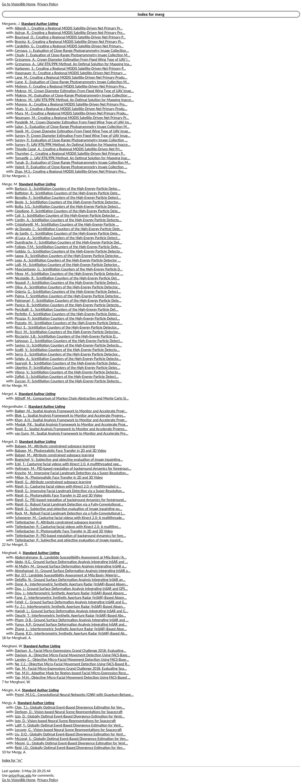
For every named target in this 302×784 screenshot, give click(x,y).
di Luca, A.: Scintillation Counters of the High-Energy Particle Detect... (67, 238)
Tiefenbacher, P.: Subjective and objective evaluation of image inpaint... (69, 540)
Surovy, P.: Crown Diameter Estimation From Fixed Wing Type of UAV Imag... (72, 135)
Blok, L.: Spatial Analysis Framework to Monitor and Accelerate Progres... (70, 415)
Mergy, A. (9, 703)
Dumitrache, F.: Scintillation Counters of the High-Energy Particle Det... (68, 242)
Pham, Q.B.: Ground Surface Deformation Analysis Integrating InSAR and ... (72, 620)
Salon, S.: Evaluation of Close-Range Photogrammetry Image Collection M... (72, 126)
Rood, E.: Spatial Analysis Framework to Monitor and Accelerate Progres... (71, 429)
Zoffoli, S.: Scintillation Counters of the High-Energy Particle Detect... (67, 376)
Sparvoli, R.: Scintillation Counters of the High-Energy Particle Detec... (68, 363)
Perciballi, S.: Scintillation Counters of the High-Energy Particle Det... (66, 309)
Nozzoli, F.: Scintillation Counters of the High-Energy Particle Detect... (67, 282)
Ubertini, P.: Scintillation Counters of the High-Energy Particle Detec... (67, 367)
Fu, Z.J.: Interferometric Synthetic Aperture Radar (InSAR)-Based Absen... (70, 606)
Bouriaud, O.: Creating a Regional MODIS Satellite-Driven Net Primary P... (70, 37)
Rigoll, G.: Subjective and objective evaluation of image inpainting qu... (68, 508)
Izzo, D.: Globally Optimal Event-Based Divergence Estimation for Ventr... (70, 716)
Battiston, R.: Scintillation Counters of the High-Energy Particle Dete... (67, 193)
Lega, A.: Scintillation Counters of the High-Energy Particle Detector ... (68, 260)
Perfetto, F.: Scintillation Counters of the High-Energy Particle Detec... (67, 314)
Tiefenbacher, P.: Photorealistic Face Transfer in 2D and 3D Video (64, 531)
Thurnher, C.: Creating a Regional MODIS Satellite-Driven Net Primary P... (70, 153)
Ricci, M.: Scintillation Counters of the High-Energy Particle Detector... (68, 332)
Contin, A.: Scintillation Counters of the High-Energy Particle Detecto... (68, 220)
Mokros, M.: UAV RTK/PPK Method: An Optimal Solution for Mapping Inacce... (74, 100)
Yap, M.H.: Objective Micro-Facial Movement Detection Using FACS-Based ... (73, 677)
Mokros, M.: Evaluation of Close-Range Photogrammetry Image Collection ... (73, 95)
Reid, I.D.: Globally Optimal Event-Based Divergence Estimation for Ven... (70, 747)
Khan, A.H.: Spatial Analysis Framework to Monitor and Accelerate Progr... (71, 420)
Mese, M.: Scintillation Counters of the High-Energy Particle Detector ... (69, 273)
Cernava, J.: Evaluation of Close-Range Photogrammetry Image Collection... (72, 50)
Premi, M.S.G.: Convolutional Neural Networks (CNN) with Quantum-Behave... (74, 694)
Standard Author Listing (39, 23)
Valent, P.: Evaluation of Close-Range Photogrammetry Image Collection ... (71, 167)
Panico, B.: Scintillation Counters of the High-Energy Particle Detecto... (68, 305)
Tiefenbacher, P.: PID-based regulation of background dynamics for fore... (70, 535)
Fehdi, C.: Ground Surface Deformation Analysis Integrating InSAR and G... (71, 602)
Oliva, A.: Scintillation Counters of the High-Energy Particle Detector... (67, 287)
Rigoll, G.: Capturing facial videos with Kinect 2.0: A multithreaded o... (68, 486)
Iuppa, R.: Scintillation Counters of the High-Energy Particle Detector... (68, 255)
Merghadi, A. (12, 553)
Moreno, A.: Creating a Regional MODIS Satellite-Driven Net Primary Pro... (71, 104)
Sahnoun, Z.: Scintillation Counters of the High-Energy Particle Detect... (69, 341)
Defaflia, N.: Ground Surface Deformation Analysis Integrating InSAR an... (70, 579)
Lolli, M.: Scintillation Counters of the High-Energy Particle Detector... (67, 264)
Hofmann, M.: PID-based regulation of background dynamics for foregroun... (73, 468)
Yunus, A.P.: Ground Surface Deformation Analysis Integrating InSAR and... (71, 624)
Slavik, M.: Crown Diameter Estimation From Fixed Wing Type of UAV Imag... (73, 131)
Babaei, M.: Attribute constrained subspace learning (54, 455)
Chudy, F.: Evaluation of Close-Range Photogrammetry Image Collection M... (72, 55)
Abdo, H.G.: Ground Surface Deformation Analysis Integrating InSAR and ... (71, 561)
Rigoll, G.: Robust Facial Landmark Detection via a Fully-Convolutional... (69, 504)
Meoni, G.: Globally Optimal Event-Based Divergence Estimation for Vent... (71, 743)
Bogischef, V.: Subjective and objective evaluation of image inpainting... (69, 459)
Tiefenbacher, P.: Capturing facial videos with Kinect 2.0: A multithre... (68, 526)
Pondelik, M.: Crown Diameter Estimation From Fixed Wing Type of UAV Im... (73, 122)
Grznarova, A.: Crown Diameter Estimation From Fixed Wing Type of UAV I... (72, 59)
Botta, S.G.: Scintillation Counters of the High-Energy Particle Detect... (68, 206)
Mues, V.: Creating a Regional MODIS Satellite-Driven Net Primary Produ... (71, 108)
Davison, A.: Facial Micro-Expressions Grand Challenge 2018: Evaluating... (70, 650)
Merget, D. (10, 441)
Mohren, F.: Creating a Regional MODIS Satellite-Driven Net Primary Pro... (71, 86)
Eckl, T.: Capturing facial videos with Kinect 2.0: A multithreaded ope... (68, 464)
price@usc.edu (19, 775)
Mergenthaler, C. (14, 406)
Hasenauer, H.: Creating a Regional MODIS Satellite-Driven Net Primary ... (70, 73)
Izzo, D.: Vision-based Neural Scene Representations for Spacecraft (65, 721)
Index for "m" (12, 760)
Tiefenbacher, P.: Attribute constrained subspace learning (58, 522)
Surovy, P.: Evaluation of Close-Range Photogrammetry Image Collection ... (71, 140)
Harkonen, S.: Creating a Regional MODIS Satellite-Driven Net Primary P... (70, 68)
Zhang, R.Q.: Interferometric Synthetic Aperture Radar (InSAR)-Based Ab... (71, 633)
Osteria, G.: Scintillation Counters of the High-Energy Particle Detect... (68, 291)
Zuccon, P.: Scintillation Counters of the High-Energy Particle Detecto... (68, 381)
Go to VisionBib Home (18, 4)
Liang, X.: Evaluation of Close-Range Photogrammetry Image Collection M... (72, 82)
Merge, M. (10, 184)
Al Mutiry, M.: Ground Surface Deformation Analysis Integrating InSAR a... (71, 566)
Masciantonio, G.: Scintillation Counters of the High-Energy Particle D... (69, 269)
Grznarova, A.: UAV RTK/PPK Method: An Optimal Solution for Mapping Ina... (73, 64)
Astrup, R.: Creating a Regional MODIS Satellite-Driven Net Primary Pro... (70, 32)
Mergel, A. (10, 394)
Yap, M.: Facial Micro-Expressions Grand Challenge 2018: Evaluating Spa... (71, 668)
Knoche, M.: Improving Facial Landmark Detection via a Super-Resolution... (72, 473)
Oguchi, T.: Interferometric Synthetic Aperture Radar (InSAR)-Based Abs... (70, 615)
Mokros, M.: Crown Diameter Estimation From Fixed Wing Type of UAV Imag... (74, 91)
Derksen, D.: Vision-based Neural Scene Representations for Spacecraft (69, 712)
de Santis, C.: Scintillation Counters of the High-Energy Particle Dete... (67, 233)
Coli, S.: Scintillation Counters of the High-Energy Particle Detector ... (67, 215)
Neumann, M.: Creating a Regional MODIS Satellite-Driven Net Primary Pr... (72, 117)
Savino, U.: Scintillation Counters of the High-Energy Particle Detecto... (68, 345)
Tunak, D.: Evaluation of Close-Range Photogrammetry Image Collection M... (73, 162)
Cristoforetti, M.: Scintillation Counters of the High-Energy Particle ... (67, 224)
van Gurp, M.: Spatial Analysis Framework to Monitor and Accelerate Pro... (71, 433)
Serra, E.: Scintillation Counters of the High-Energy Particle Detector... (67, 354)
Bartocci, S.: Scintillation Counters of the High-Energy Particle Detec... (67, 188)
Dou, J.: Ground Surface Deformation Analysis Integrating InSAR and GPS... (71, 588)
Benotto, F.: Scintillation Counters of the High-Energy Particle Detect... (68, 197)
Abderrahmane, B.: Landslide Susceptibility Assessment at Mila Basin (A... (71, 557)
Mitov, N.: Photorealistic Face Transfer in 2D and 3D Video (59, 477)
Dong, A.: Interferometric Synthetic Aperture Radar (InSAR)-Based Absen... (71, 584)
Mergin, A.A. (11, 690)
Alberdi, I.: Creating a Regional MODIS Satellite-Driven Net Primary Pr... (69, 28)
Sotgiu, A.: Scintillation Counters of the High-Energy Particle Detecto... (68, 358)
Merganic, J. (11, 23)
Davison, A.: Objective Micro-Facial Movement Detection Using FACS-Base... (72, 655)
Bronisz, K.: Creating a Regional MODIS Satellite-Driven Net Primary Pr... (69, 41)
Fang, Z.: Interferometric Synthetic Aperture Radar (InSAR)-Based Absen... (71, 597)
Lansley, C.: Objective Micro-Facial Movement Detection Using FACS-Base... (72, 659)
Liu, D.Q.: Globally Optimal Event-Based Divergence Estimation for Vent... (70, 734)
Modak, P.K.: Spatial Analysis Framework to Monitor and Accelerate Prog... (71, 424)
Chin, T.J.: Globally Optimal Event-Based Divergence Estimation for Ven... (70, 707)
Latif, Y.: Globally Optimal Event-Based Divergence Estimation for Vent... (69, 725)
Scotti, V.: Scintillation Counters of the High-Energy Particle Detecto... (67, 349)
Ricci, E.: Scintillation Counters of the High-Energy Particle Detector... (67, 327)
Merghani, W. (12, 646)
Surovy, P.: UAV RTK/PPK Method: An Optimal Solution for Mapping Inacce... (73, 144)
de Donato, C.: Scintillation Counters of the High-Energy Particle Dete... (69, 229)
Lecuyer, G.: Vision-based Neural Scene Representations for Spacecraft (68, 729)
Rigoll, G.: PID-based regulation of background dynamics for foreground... (70, 500)
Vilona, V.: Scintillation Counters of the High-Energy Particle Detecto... (68, 372)
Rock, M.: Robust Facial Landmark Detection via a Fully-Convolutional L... (70, 513)
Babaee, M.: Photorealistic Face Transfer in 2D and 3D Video (60, 450)
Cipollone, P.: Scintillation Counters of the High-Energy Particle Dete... (68, 211)
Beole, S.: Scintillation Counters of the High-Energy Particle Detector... (68, 202)
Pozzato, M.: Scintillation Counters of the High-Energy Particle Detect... (68, 323)
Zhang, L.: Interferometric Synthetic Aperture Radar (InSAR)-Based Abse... (71, 629)
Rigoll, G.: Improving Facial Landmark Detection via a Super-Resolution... (70, 491)
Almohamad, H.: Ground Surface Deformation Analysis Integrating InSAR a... (72, 570)
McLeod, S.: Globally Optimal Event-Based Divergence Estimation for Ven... (71, 738)
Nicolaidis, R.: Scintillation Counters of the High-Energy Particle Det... (67, 278)
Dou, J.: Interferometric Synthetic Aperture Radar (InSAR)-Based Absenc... (71, 593)
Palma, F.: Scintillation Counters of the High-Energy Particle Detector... (68, 296)
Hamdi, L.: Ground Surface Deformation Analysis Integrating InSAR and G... (71, 611)
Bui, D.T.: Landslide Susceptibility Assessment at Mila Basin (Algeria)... (68, 575)
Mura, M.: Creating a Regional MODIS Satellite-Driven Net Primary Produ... (72, 113)
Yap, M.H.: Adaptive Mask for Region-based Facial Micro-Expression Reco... (72, 673)
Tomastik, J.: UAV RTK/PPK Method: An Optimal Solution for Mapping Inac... (72, 158)
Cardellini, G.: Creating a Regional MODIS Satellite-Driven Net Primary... (69, 46)
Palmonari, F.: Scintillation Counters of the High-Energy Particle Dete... (68, 300)
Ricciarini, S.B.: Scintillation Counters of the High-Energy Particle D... (66, 336)
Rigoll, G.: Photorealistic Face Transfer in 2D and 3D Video (58, 495)
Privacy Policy (47, 4)
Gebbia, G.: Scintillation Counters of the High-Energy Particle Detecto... (69, 251)
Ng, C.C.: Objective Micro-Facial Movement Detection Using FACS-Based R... (72, 664)
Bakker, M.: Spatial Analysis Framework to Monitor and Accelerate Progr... (71, 411)
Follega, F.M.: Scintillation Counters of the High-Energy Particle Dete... (68, 247)
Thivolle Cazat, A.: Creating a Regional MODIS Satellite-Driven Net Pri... (68, 149)
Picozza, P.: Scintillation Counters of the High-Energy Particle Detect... (67, 318)
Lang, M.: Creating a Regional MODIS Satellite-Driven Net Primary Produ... (71, 77)
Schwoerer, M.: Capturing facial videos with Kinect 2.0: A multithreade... (70, 517)
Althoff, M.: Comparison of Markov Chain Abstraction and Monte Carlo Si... (72, 398)
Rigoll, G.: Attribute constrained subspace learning (53, 482)
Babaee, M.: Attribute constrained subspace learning (55, 446)
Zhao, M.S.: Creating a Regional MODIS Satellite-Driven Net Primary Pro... (70, 171)
